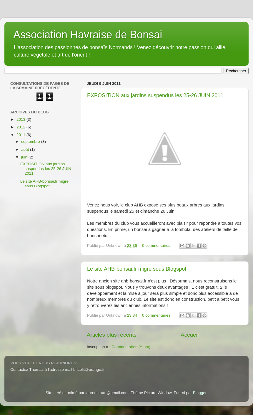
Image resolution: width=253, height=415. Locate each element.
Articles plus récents (112, 335)
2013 (21, 119)
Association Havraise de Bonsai (87, 35)
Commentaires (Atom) (130, 347)
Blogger (200, 393)
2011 (21, 135)
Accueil (190, 335)
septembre (31, 141)
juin (25, 157)
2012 (21, 127)
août (25, 149)
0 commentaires (156, 245)
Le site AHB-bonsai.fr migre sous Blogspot (136, 269)
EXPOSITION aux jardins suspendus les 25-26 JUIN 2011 (155, 95)
